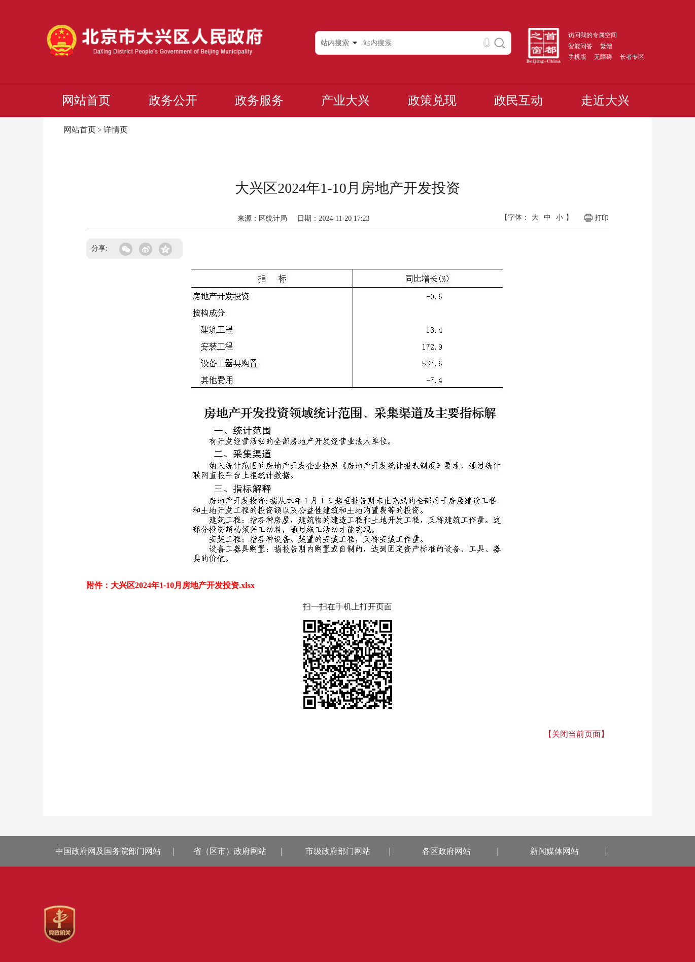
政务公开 (173, 100)
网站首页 (86, 100)
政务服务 (259, 100)
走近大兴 (605, 100)
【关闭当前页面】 (576, 734)
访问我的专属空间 (592, 35)
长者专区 (632, 56)
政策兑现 (432, 100)
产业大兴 (345, 100)
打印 (596, 217)
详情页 (115, 129)
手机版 (577, 56)
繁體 (606, 46)
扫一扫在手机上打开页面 (347, 606)
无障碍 (603, 56)
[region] (59, 924)
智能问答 (580, 46)
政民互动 (518, 100)
